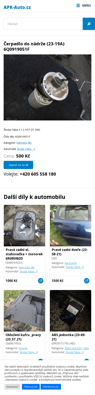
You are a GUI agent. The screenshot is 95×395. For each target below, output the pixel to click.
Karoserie (71, 263)
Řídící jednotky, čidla (77, 348)
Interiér (23, 348)
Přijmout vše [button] (31, 386)
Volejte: (30, 174)
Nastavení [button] (12, 386)
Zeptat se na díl (18, 165)
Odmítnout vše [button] (51, 386)
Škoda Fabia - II (26, 149)
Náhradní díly (24, 142)
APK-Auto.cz (17, 7)
